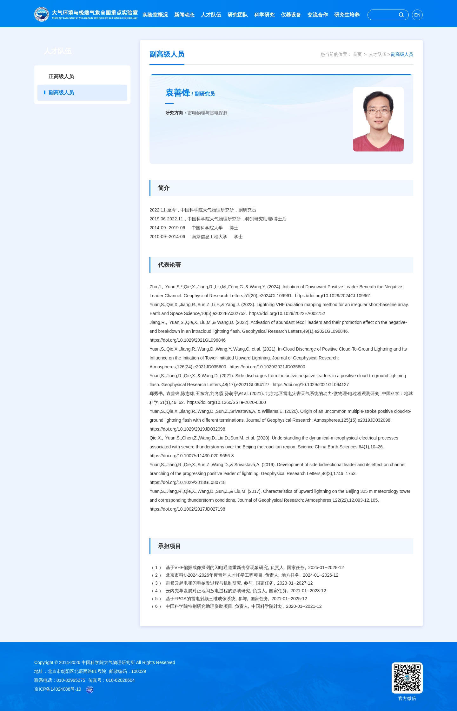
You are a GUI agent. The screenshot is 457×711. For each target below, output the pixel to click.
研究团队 (238, 14)
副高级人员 (61, 92)
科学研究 (264, 14)
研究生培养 (347, 14)
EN (417, 14)
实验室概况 (155, 14)
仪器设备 (291, 14)
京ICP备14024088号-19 (57, 689)
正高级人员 (61, 76)
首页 (357, 54)
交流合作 (318, 14)
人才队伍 (211, 14)
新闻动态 (184, 14)
